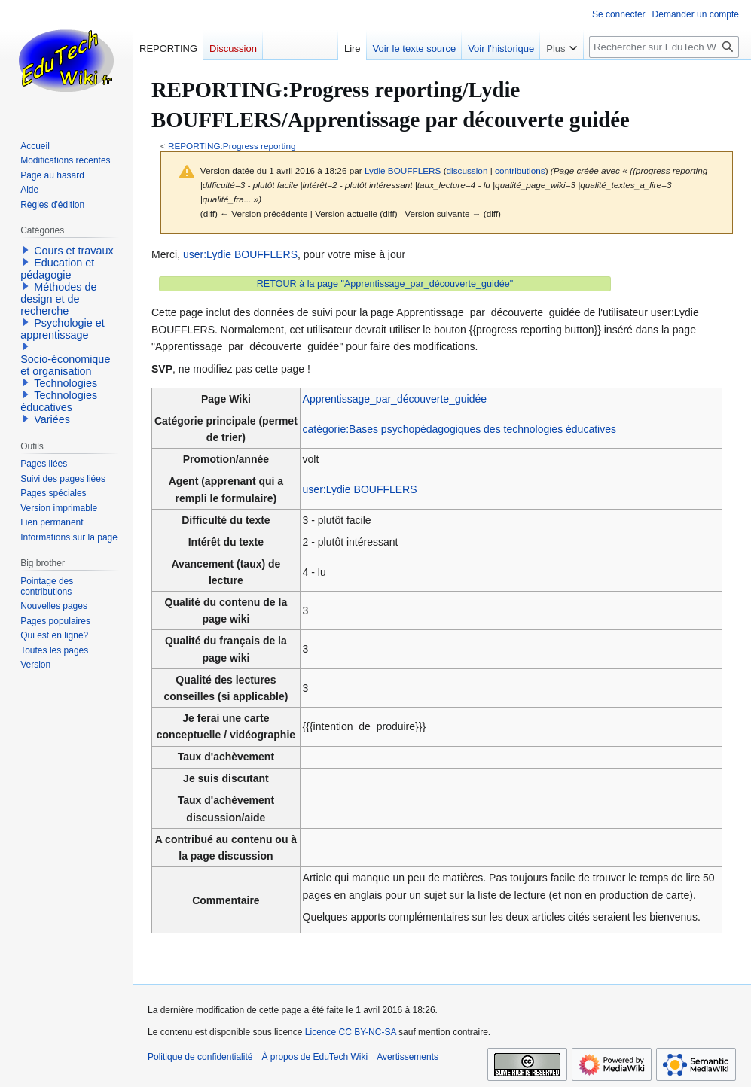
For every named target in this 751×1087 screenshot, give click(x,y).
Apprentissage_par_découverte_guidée (395, 399)
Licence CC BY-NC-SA (350, 1032)
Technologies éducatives (58, 401)
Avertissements (407, 1057)
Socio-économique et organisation (65, 365)
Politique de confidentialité (200, 1057)
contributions (520, 170)
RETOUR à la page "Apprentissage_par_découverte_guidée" (385, 284)
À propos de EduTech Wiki (314, 1057)
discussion (467, 170)
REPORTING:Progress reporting (232, 146)
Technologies (65, 383)
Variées (52, 419)
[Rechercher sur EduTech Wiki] (664, 47)
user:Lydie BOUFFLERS (240, 254)
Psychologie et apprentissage (62, 329)
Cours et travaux (74, 251)
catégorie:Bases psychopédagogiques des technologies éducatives (459, 429)
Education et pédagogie (57, 269)
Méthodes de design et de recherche (58, 299)
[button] (25, 250)
